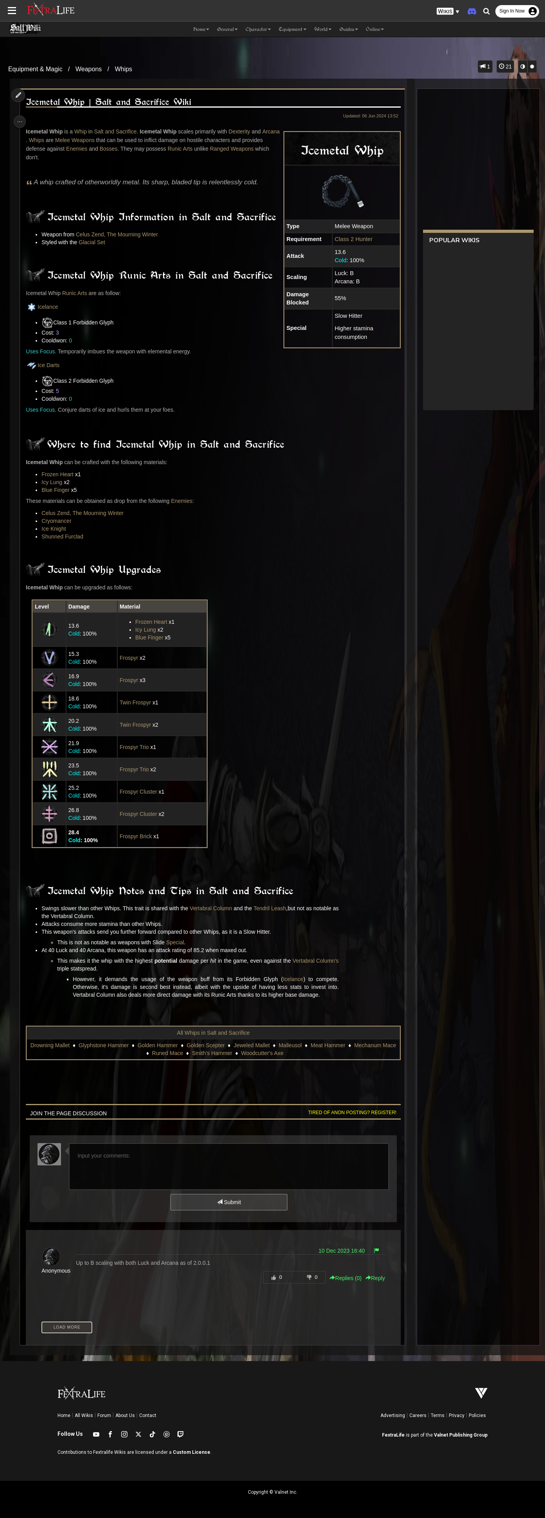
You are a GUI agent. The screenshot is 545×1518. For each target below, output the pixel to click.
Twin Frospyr (136, 702)
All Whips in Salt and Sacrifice (213, 1033)
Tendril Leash (272, 908)
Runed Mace (188, 1053)
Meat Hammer (348, 1045)
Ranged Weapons (50, 157)
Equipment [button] (293, 29)
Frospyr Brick (136, 836)
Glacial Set (94, 242)
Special (177, 942)
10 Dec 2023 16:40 (339, 1251)
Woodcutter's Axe (283, 1053)
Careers (418, 1415)
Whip (83, 131)
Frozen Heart (60, 474)
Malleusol (310, 1045)
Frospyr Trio (135, 747)
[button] (448, 11)
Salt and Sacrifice (117, 131)
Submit (228, 1202)
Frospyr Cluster (139, 792)
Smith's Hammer (233, 1053)
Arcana (36, 140)
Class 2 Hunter (350, 239)
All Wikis (84, 1415)
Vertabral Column (213, 908)
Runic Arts (204, 149)
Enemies (100, 149)
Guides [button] (348, 29)
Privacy (456, 1415)
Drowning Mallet (70, 1045)
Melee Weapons (94, 140)
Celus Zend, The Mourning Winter (119, 234)
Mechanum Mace (142, 1053)
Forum (104, 1415)
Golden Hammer (178, 1045)
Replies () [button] (343, 1278)
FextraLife (393, 1435)
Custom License (191, 1452)
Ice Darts (45, 365)
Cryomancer (59, 521)
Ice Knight (56, 529)
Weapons (88, 69)
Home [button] (201, 29)
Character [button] (258, 29)
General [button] (227, 29)
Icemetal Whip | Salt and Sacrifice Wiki (110, 101)
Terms (438, 1415)
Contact (147, 1415)
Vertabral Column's (318, 961)
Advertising (392, 1415)
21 (505, 66)
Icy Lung (54, 482)
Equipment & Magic (35, 69)
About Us (125, 1415)
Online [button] (375, 29)
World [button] (323, 29)
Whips (123, 69)
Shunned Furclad (65, 536)
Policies (477, 1415)
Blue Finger (58, 490)
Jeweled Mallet (272, 1045)
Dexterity (241, 131)
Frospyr (129, 658)
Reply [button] (372, 1278)
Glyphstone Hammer (124, 1045)
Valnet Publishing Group (461, 1435)
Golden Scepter (226, 1045)
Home (63, 1415)
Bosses (133, 149)
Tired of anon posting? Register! (349, 1112)
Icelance (44, 307)
